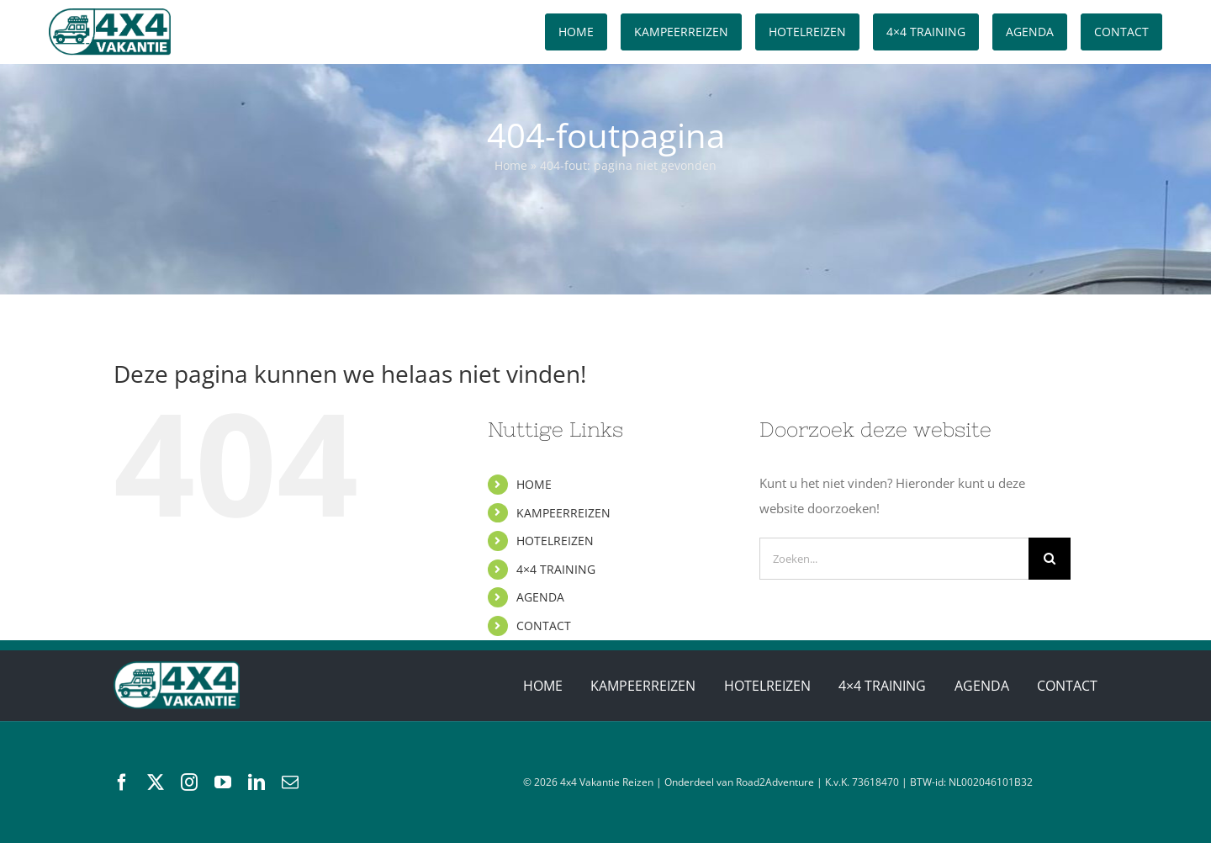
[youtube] (222, 782)
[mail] (290, 782)
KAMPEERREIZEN (563, 513)
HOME (534, 484)
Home (510, 165)
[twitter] (155, 782)
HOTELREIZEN (555, 541)
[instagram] (189, 782)
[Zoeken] (1050, 559)
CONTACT (543, 626)
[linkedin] (256, 782)
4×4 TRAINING (555, 569)
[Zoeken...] (894, 559)
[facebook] (122, 782)
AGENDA (540, 597)
